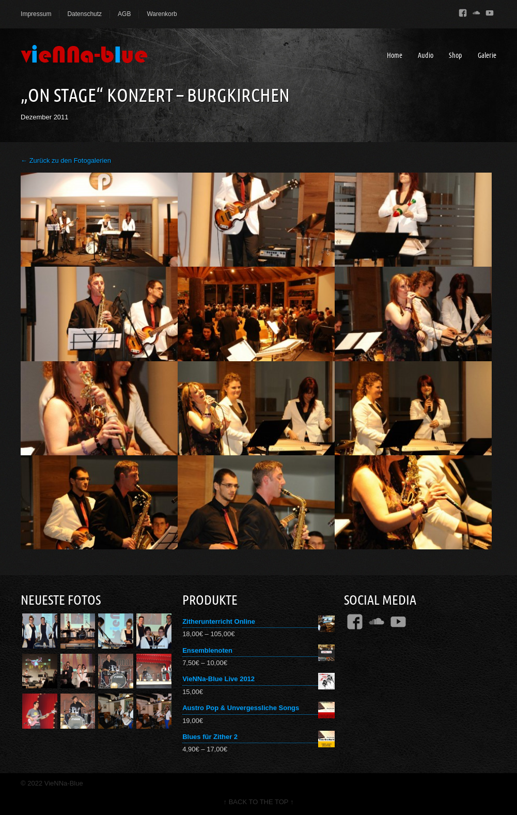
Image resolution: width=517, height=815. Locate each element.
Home (394, 55)
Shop (455, 55)
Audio (425, 55)
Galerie (487, 55)
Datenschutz (84, 14)
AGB (124, 14)
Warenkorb (162, 14)
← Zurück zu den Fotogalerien (66, 160)
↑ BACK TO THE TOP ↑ (259, 802)
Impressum (36, 14)
